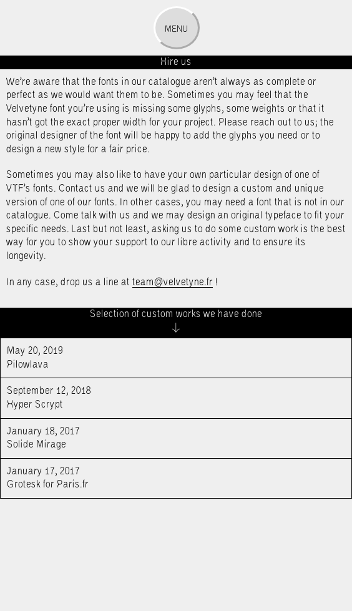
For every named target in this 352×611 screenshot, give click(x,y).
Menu (176, 29)
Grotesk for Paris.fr (159, 477)
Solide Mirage (159, 437)
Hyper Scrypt (159, 396)
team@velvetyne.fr (172, 282)
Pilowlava (159, 357)
